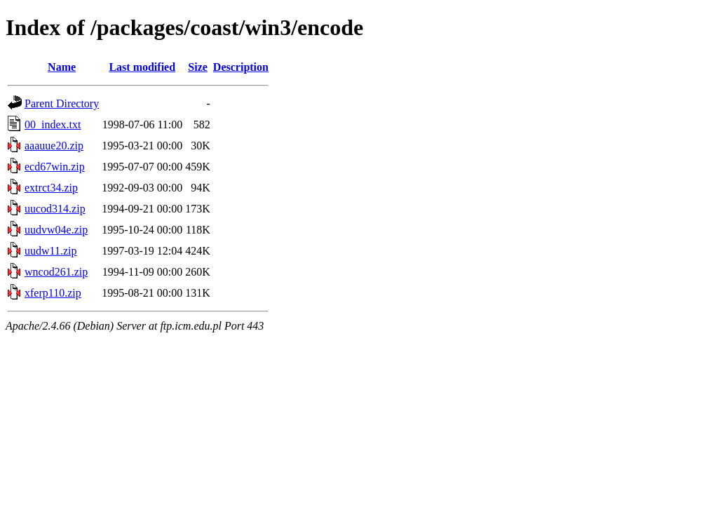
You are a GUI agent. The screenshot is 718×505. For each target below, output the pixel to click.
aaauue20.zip (54, 146)
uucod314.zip (55, 209)
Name (62, 67)
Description (241, 67)
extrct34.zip (51, 188)
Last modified (142, 67)
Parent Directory (62, 103)
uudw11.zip (51, 251)
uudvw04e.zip (56, 230)
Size (198, 67)
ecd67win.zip (55, 167)
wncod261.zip (56, 272)
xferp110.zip (53, 293)
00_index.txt (53, 124)
